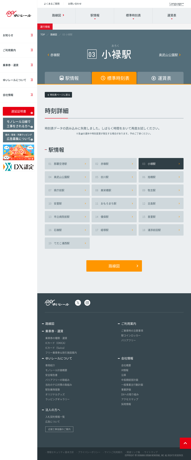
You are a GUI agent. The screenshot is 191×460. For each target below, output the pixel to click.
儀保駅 (114, 216)
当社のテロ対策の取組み (58, 384)
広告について (52, 421)
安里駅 (67, 203)
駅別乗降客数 (52, 389)
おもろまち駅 (114, 203)
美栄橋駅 (114, 190)
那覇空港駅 (67, 163)
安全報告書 (51, 375)
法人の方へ (52, 409)
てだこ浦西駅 (67, 243)
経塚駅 (114, 230)
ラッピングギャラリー (57, 399)
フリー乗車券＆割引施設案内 (61, 352)
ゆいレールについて (20, 80)
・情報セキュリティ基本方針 (59, 452)
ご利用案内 (20, 50)
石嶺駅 (67, 230)
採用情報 (126, 404)
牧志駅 (161, 190)
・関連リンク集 (132, 452)
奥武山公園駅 (170, 54)
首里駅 (161, 216)
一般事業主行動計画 (132, 384)
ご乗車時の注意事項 (132, 330)
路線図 (123, 266)
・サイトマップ (150, 452)
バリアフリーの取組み (57, 379)
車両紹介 (50, 365)
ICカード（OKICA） (56, 343)
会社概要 (126, 365)
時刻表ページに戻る (59, 94)
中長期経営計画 (129, 379)
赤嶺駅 (54, 54)
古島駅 (161, 203)
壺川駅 (114, 177)
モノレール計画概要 (56, 370)
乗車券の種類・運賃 (56, 338)
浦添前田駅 (161, 230)
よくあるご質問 (52, 3)
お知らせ (20, 35)
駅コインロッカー (131, 335)
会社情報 (20, 95)
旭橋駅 (161, 177)
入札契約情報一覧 (55, 416)
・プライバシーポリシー (88, 452)
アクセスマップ (129, 399)
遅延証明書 (22, 111)
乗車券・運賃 (20, 65)
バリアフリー (128, 340)
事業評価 (126, 389)
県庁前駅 (67, 190)
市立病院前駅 (67, 216)
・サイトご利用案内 (112, 452)
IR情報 (124, 370)
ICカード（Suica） (55, 347)
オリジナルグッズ (55, 394)
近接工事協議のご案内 (59, 429)
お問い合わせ (75, 3)
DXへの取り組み (130, 394)
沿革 (123, 375)
